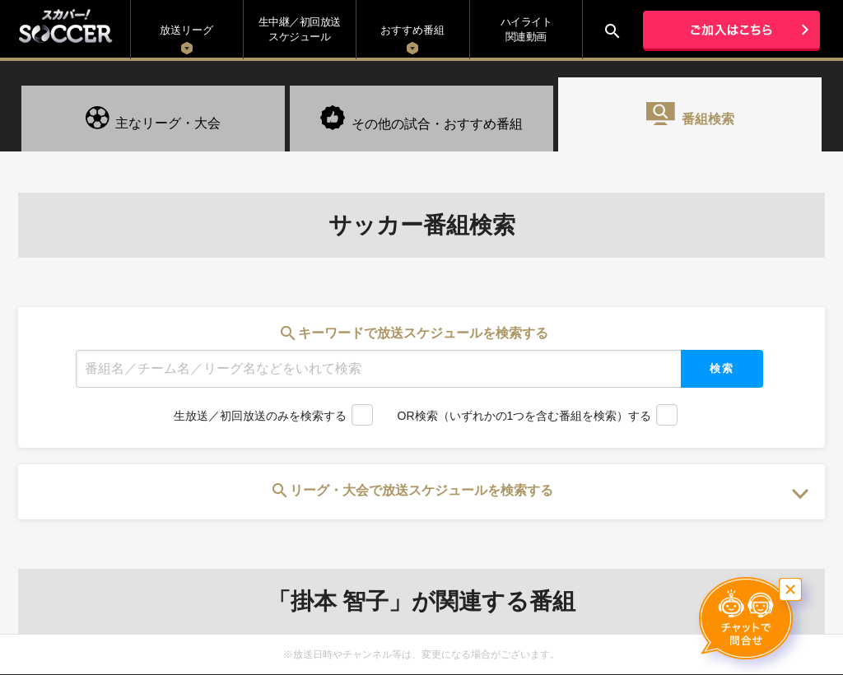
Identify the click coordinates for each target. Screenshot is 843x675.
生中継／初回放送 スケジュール (299, 29)
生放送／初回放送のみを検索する (260, 415)
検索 (722, 368)
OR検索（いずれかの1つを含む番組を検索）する (525, 415)
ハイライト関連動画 (526, 29)
